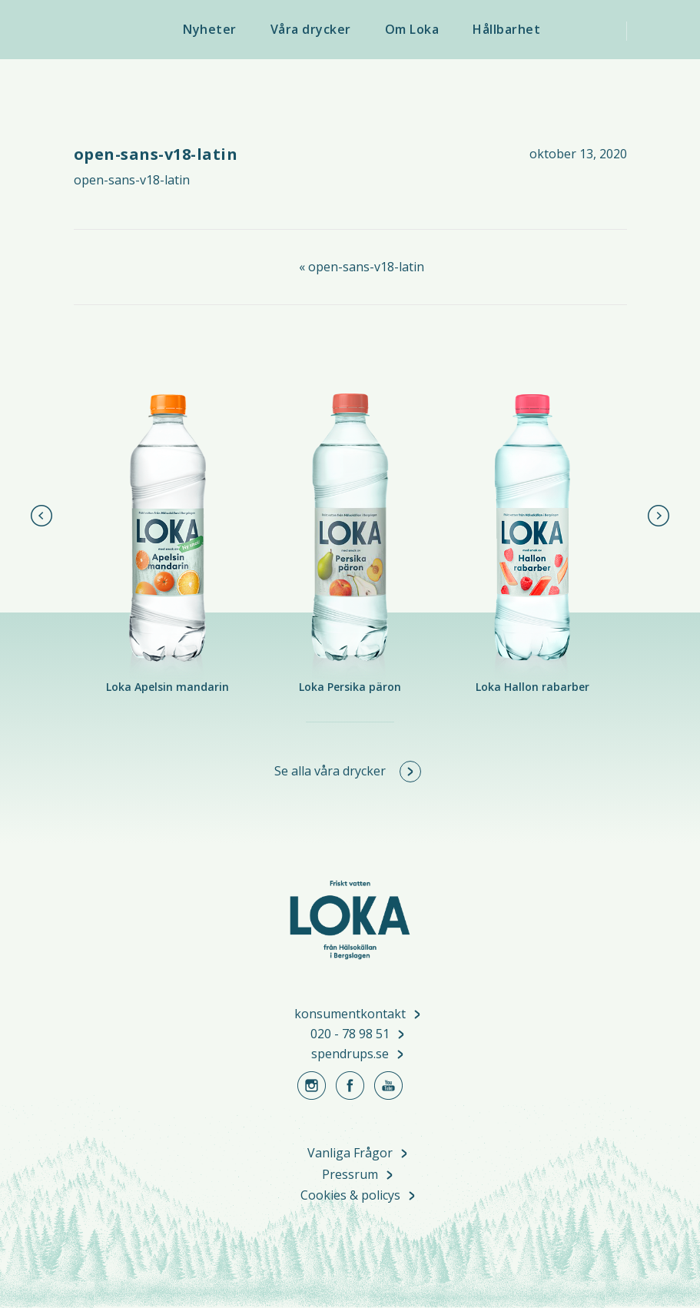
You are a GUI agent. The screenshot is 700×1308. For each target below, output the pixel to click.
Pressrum (350, 1175)
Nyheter (210, 29)
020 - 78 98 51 (350, 1034)
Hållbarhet (506, 29)
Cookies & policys (350, 1196)
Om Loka (412, 29)
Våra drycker (310, 29)
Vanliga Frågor (350, 1154)
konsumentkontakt (350, 1014)
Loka (112, 31)
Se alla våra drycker (330, 770)
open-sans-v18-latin (132, 179)
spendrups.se (350, 1054)
